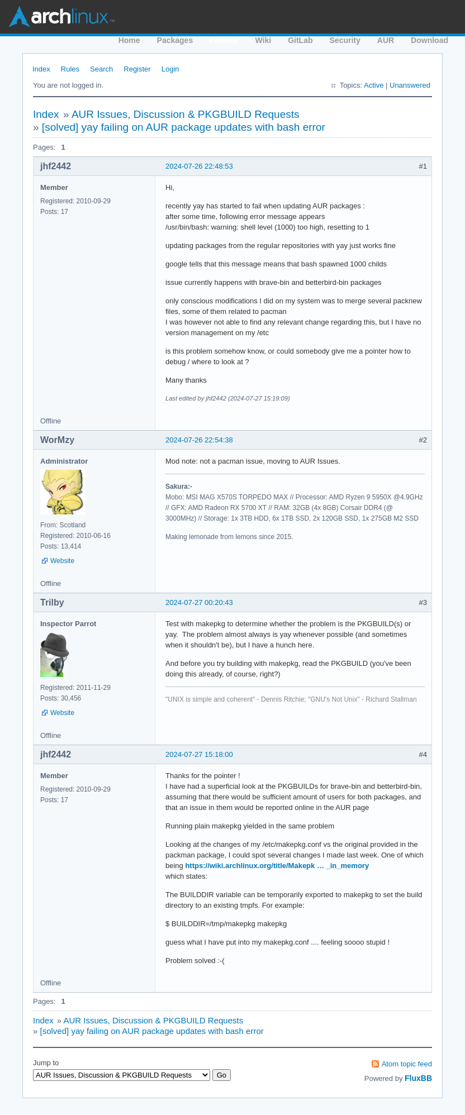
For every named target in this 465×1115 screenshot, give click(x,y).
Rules (70, 69)
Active (373, 85)
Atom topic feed (407, 1064)
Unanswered (410, 85)
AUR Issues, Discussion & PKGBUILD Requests (186, 114)
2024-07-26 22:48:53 (199, 166)
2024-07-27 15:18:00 (199, 754)
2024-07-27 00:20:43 (199, 602)
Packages (175, 40)
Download (429, 40)
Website (62, 561)
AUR (385, 40)
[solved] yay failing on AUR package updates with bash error (183, 127)
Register (137, 69)
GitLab (300, 40)
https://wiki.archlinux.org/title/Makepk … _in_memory (277, 865)
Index (41, 69)
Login (170, 69)
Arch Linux (61, 17)
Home (129, 40)
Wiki (263, 40)
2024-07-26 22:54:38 (199, 440)
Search (101, 69)
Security (345, 40)
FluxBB (418, 1078)
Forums (224, 40)
